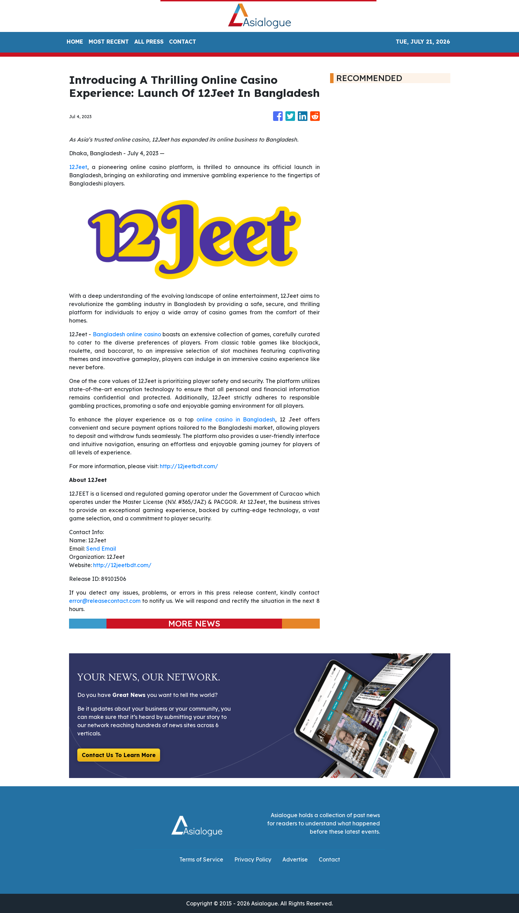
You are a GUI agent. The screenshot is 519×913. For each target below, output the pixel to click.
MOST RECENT (109, 41)
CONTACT (182, 41)
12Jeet (78, 167)
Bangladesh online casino (127, 334)
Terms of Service (201, 859)
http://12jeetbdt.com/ (189, 466)
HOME (75, 41)
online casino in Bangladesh (235, 419)
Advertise (295, 859)
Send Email (101, 548)
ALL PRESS (148, 41)
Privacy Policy (252, 859)
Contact (329, 859)
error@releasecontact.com (104, 600)
